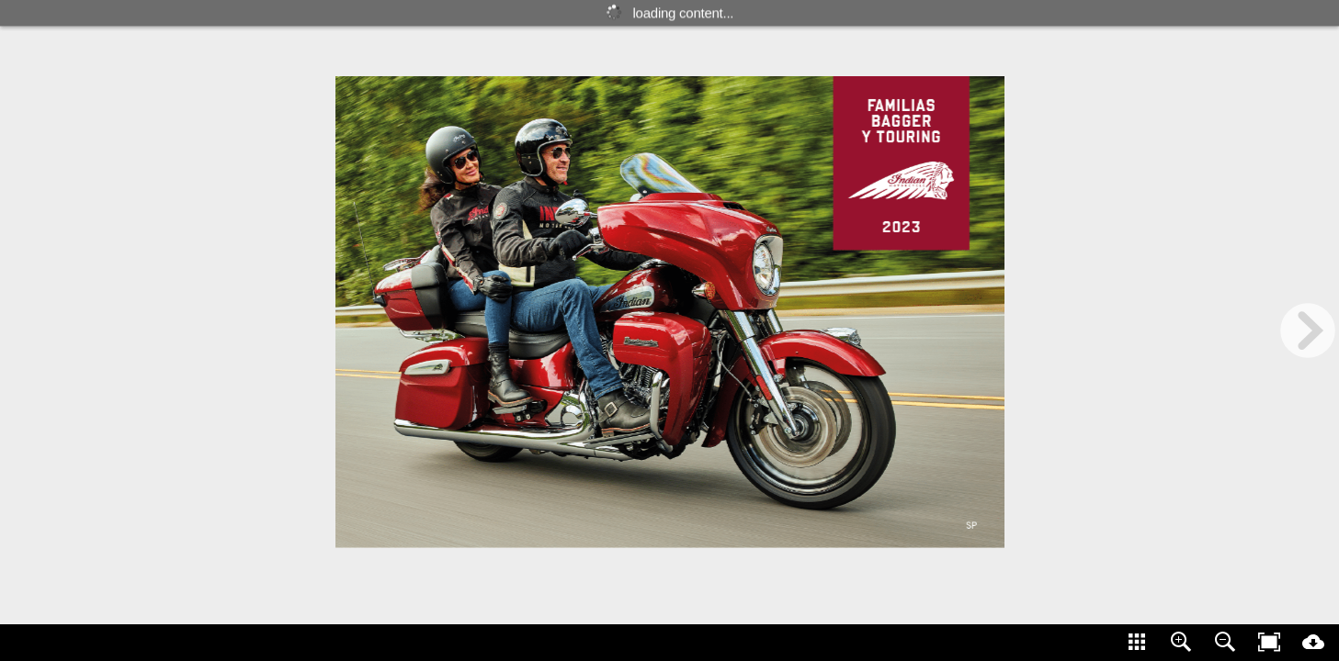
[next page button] (1308, 330)
